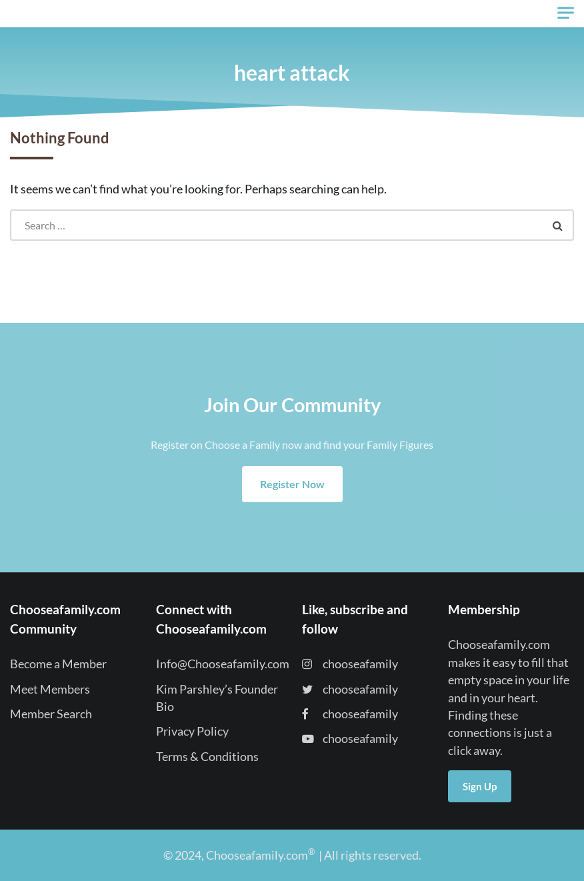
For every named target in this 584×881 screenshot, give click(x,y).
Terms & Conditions (207, 757)
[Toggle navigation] (565, 13)
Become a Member (58, 664)
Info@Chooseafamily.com (222, 664)
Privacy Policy (192, 731)
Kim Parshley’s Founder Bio (217, 698)
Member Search (51, 714)
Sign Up (480, 786)
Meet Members (50, 689)
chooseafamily (350, 664)
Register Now (292, 484)
